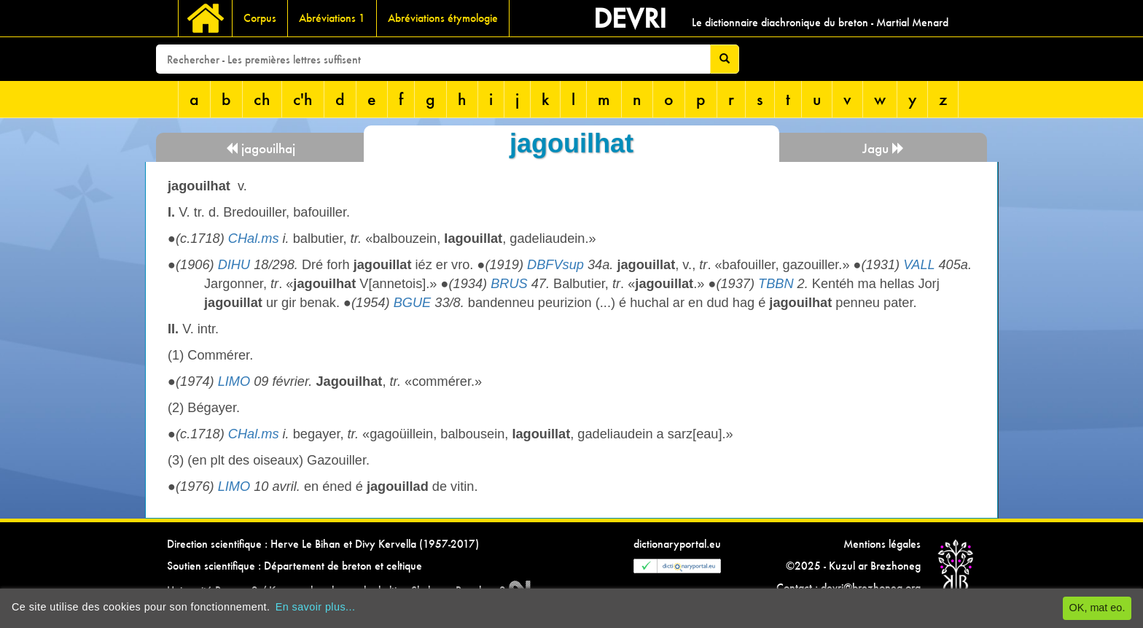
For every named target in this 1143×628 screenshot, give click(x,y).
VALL (919, 264)
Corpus (259, 18)
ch (262, 99)
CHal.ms (253, 238)
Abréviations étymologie (443, 18)
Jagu (883, 148)
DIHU (234, 264)
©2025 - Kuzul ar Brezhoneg (853, 566)
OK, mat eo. (1097, 607)
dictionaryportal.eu (677, 544)
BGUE (413, 302)
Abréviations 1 (332, 18)
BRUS (509, 283)
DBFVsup (555, 264)
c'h (303, 99)
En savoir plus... (316, 607)
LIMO (234, 381)
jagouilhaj (260, 148)
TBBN (776, 283)
